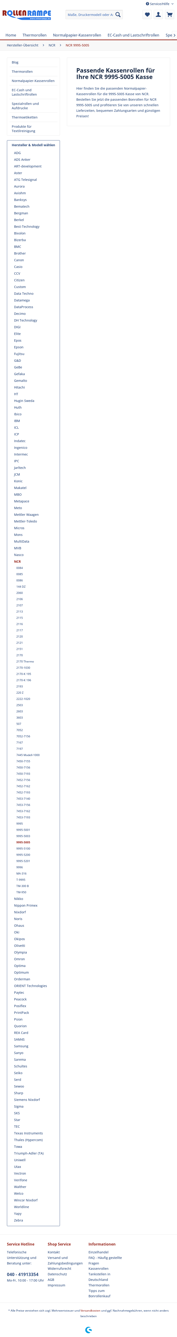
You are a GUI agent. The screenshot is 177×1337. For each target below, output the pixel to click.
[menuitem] (94, 14)
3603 (19, 718)
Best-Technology (26, 226)
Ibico (17, 414)
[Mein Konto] (158, 14)
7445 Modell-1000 (28, 755)
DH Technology (25, 320)
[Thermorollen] (34, 35)
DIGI (17, 327)
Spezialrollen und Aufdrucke (25, 105)
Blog (15, 62)
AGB (51, 1279)
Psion (18, 1019)
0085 (19, 574)
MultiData (21, 541)
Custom (20, 287)
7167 (19, 742)
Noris (18, 919)
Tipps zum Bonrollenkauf (99, 1293)
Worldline (21, 1207)
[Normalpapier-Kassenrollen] (77, 35)
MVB (17, 548)
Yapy (17, 1213)
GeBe (18, 367)
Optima (20, 965)
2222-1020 (23, 699)
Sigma (19, 1106)
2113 (19, 612)
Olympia (20, 952)
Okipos (19, 939)
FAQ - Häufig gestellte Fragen (105, 1260)
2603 (19, 711)
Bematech (22, 206)
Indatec (20, 441)
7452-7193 (23, 792)
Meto (18, 508)
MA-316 (21, 873)
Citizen (19, 280)
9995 (19, 824)
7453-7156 (23, 805)
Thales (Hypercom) (28, 1140)
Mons (18, 534)
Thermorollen (22, 71)
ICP (16, 434)
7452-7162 (23, 786)
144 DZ (21, 587)
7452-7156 (23, 780)
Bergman (21, 213)
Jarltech (20, 467)
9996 (19, 867)
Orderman (22, 979)
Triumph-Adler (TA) (29, 1153)
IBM (17, 421)
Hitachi (19, 387)
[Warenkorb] (169, 14)
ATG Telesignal (25, 179)
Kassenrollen (98, 1268)
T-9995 (20, 880)
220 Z (20, 693)
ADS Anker (22, 159)
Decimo (20, 313)
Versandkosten (90, 1311)
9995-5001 (23, 830)
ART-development (27, 166)
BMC (17, 246)
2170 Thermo (25, 661)
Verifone (20, 1180)
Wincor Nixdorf (26, 1200)
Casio (18, 266)
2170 (19, 655)
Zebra (18, 1220)
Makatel (20, 488)
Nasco (19, 555)
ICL (16, 427)
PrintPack (21, 1012)
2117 (19, 630)
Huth (18, 407)
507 (18, 724)
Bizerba (20, 240)
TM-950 (21, 892)
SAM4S (19, 1039)
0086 (19, 580)
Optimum (21, 972)
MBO (18, 494)
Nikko (18, 898)
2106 (19, 599)
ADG (17, 153)
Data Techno (23, 293)
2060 (19, 593)
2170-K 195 (23, 674)
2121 (19, 643)
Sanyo (18, 1053)
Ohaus (19, 925)
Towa (18, 1146)
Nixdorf (20, 912)
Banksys (20, 200)
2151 (19, 649)
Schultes (20, 1066)
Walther (20, 1187)
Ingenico (20, 447)
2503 (19, 705)
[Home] (10, 35)
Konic (18, 481)
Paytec (19, 992)
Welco (18, 1193)
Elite (17, 333)
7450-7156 (23, 767)
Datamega (22, 300)
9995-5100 (23, 849)
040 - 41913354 (22, 1274)
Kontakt (54, 1252)
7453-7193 (23, 817)
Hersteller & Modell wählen (33, 145)
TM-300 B (22, 886)
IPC (16, 461)
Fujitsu (19, 354)
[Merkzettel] (147, 14)
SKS (17, 1113)
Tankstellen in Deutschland (99, 1277)
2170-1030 (23, 668)
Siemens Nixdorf (27, 1099)
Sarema (20, 1059)
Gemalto (20, 380)
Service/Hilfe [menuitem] (158, 4)
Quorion (20, 1026)
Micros (19, 528)
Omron (19, 959)
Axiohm (20, 193)
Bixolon (20, 233)
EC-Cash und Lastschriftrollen (24, 92)
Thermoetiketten (25, 117)
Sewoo (19, 1086)
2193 (19, 686)
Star (17, 1120)
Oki (16, 932)
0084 (19, 568)
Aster (18, 173)
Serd (17, 1079)
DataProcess (23, 307)
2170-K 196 (23, 680)
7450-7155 (23, 761)
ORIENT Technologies (30, 986)
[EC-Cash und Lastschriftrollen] (133, 35)
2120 (19, 636)
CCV (17, 273)
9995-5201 (23, 861)
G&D (17, 360)
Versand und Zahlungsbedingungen (65, 1260)
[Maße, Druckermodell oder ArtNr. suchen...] (94, 14)
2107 (19, 605)
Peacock (20, 999)
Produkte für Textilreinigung (23, 128)
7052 (19, 730)
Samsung (21, 1046)
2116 (19, 624)
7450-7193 (23, 774)
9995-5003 (23, 836)
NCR (17, 561)
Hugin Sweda (24, 400)
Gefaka (19, 374)
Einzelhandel (98, 1252)
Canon (19, 260)
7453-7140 (23, 799)
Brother (20, 253)
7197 (19, 749)
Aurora (19, 186)
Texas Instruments (28, 1133)
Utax (17, 1166)
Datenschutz (57, 1274)
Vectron (20, 1173)
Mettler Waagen (26, 514)
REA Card (21, 1032)
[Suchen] (118, 14)
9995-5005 (23, 842)
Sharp (18, 1093)
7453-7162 (23, 811)
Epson (19, 347)
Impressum (56, 1285)
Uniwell (20, 1160)
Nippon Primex (26, 905)
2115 (19, 618)
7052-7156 (23, 736)
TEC (17, 1126)
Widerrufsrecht (59, 1268)
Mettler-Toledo (25, 521)
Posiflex (20, 1006)
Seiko (18, 1073)
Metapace (21, 501)
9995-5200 (23, 855)
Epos (17, 340)
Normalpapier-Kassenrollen (33, 81)
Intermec (21, 454)
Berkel (19, 220)
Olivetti (19, 945)
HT (16, 394)
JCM (17, 474)
